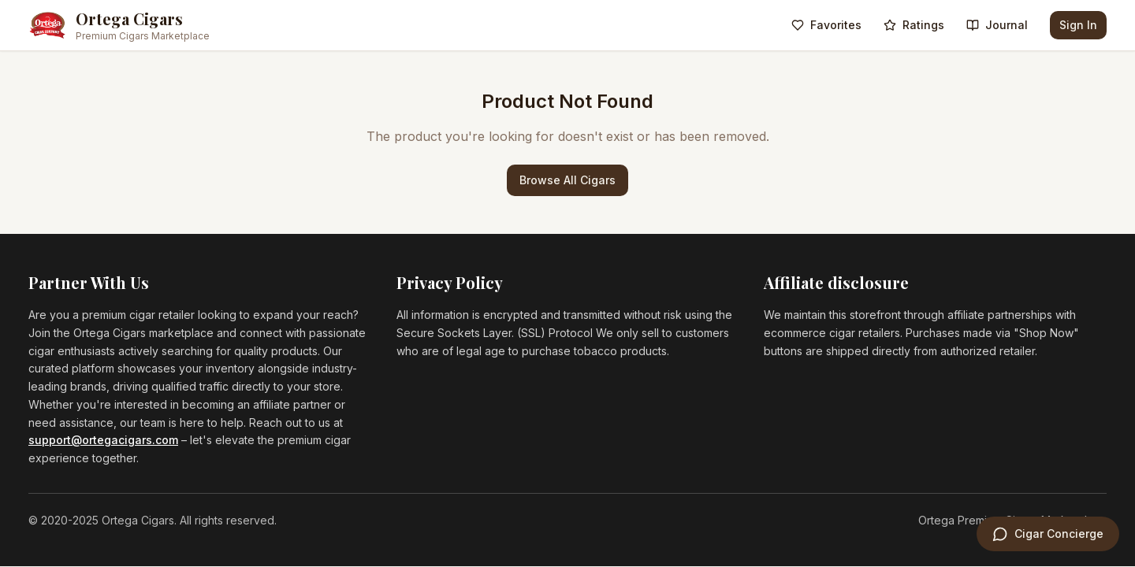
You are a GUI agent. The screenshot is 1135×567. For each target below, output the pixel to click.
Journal (997, 25)
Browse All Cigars (567, 180)
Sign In (1078, 25)
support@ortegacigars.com (103, 440)
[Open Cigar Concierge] (1048, 534)
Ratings (914, 25)
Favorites (826, 25)
